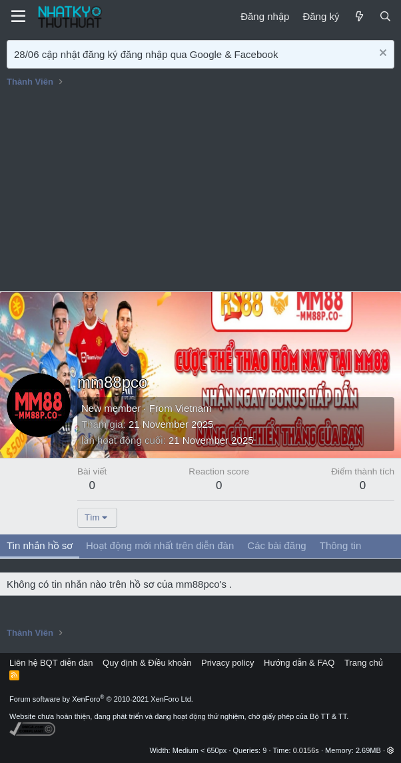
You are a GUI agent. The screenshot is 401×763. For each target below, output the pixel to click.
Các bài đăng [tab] (276, 545)
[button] (390, 750)
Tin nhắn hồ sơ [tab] (40, 545)
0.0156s (306, 750)
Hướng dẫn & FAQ (299, 663)
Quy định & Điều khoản (147, 663)
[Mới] (359, 16)
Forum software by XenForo (101, 699)
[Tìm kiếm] (385, 16)
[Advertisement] (200, 191)
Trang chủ (363, 663)
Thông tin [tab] (341, 545)
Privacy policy (227, 663)
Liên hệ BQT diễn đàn (51, 663)
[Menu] (18, 16)
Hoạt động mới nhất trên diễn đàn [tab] (160, 545)
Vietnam (193, 408)
